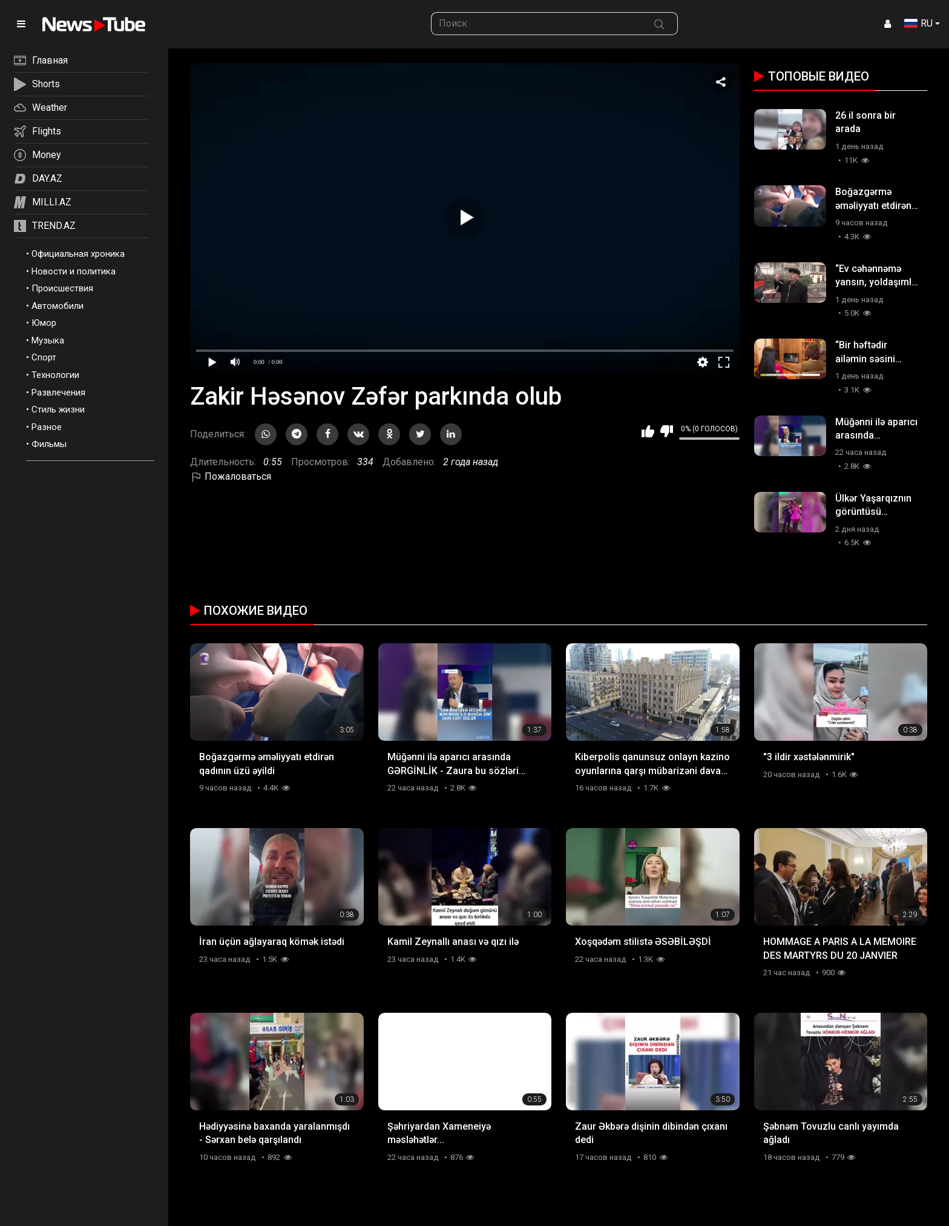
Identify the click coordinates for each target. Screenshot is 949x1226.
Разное (46, 427)
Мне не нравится (666, 431)
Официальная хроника (78, 253)
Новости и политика (73, 271)
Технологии (55, 374)
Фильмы (49, 444)
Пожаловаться (230, 476)
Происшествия (62, 288)
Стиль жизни (58, 409)
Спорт (43, 357)
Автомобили (57, 305)
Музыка (47, 340)
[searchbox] (536, 23)
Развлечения (58, 392)
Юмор (43, 322)
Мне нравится (648, 431)
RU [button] (918, 23)
